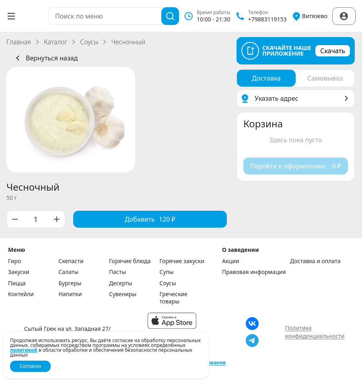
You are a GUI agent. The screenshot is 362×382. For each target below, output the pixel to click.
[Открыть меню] (11, 16)
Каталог (55, 42)
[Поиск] (170, 16)
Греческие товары (174, 298)
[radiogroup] (296, 78)
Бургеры (70, 283)
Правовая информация (254, 272)
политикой (23, 350)
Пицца (17, 283)
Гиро (14, 261)
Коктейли (21, 294)
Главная (18, 42)
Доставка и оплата (315, 261)
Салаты (69, 272)
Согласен (30, 366)
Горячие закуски (182, 261)
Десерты (120, 283)
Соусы (89, 42)
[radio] (266, 78)
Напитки (70, 294)
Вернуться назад (45, 58)
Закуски (18, 272)
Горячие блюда (130, 261)
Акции (230, 261)
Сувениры (122, 294)
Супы (167, 272)
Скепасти (71, 261)
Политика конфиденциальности (315, 332)
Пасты (117, 272)
